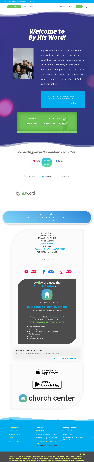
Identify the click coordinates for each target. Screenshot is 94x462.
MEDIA (61, 6)
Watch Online (40, 431)
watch (38, 161)
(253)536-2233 (47, 243)
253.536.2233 (13, 431)
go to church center (65, 358)
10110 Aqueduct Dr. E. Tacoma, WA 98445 (47, 249)
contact (31, 176)
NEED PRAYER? (13, 6)
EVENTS (70, 6)
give (79, 6)
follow (60, 161)
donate (65, 176)
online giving (47, 259)
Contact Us (14, 427)
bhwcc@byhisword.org (15, 434)
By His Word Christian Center (47, 307)
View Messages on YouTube (47, 217)
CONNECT (31, 6)
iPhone (52, 317)
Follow (33, 271)
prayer (48, 176)
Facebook (12, 438)
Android (60, 317)
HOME (24, 6)
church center (47, 162)
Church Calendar (14, 441)
